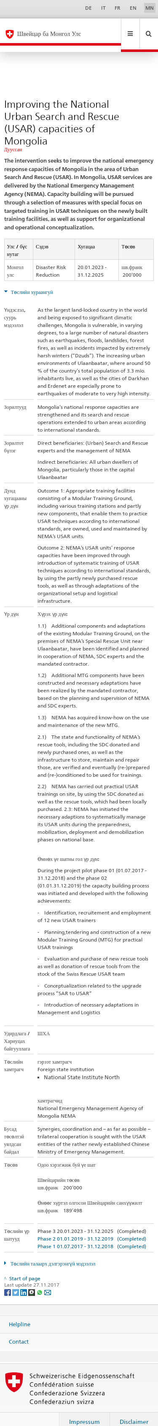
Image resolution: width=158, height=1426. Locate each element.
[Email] (47, 1279)
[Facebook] (8, 1279)
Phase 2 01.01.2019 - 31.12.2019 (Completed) (91, 1225)
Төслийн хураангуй (31, 279)
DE (88, 8)
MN (149, 8)
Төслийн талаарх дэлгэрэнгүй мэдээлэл (52, 1250)
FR (118, 8)
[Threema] (32, 1279)
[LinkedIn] (24, 1279)
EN (133, 8)
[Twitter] (16, 1279)
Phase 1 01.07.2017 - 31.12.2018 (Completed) (91, 1233)
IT (103, 8)
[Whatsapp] (40, 1279)
